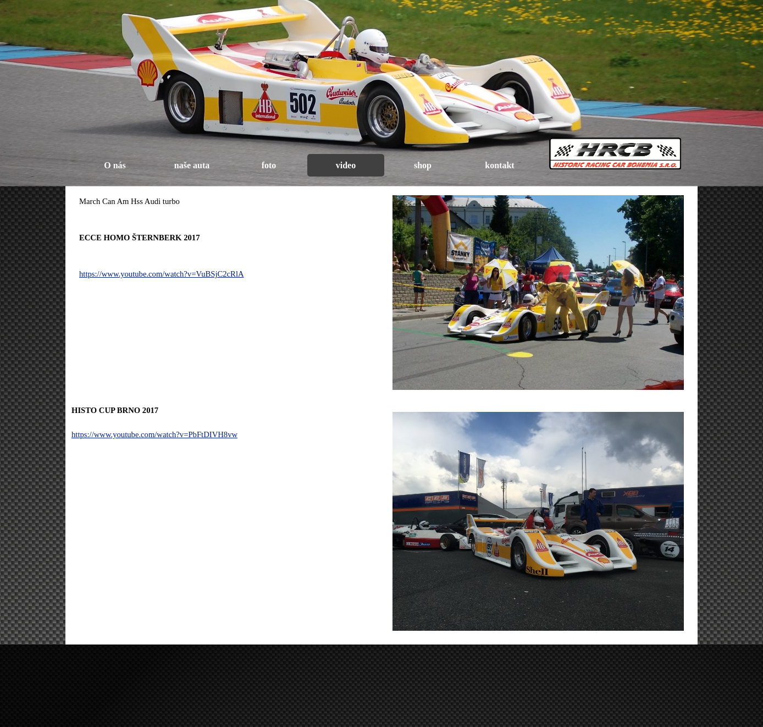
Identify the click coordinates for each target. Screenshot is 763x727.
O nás (115, 165)
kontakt (499, 165)
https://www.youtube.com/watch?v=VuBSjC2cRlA (161, 273)
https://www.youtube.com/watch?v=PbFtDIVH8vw (154, 434)
